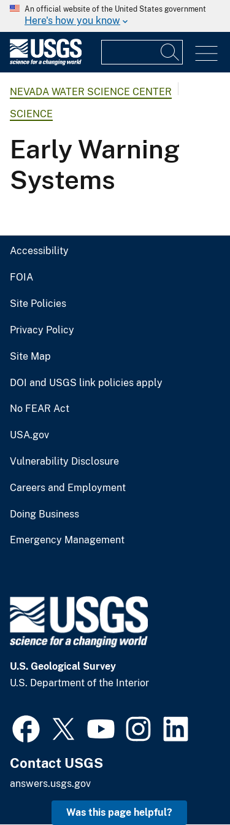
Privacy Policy (42, 330)
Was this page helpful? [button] (119, 812)
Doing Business (44, 514)
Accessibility (39, 251)
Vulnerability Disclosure (64, 461)
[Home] (46, 62)
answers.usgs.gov (50, 783)
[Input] (142, 52)
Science (31, 114)
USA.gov (29, 435)
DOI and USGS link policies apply (86, 383)
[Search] (170, 52)
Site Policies (38, 303)
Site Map (30, 356)
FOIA (21, 277)
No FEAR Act (39, 408)
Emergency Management (67, 540)
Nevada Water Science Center (91, 92)
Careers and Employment (68, 488)
